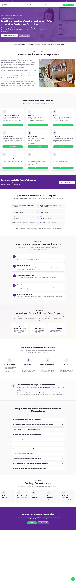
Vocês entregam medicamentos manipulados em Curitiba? (38, 458)
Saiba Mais (13, 125)
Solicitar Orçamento (68, 4)
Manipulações (40, 4)
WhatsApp (32, 522)
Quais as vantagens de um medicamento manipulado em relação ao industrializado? (38, 424)
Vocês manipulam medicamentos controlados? (38, 449)
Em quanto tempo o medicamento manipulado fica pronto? (38, 434)
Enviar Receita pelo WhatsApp (9, 35)
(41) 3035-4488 (24, 35)
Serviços (7, 15)
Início (27, 4)
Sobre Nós (32, 4)
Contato (47, 4)
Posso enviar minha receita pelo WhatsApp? (38, 453)
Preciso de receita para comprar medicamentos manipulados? (38, 429)
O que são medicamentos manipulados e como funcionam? (38, 419)
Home (2, 15)
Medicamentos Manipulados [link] (16, 15)
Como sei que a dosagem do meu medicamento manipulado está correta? (38, 444)
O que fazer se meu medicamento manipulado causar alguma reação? (38, 468)
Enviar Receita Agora (67, 182)
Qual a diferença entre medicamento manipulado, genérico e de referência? (38, 463)
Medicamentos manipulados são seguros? (38, 439)
